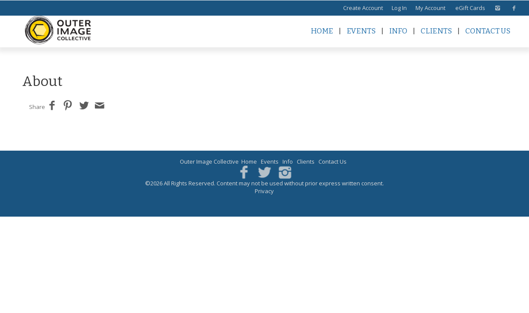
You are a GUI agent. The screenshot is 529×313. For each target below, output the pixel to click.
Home (322, 31)
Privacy (264, 191)
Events (361, 31)
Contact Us (487, 31)
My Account (430, 8)
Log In (399, 8)
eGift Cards (470, 8)
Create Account (363, 8)
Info (398, 31)
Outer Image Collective (209, 161)
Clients (436, 31)
